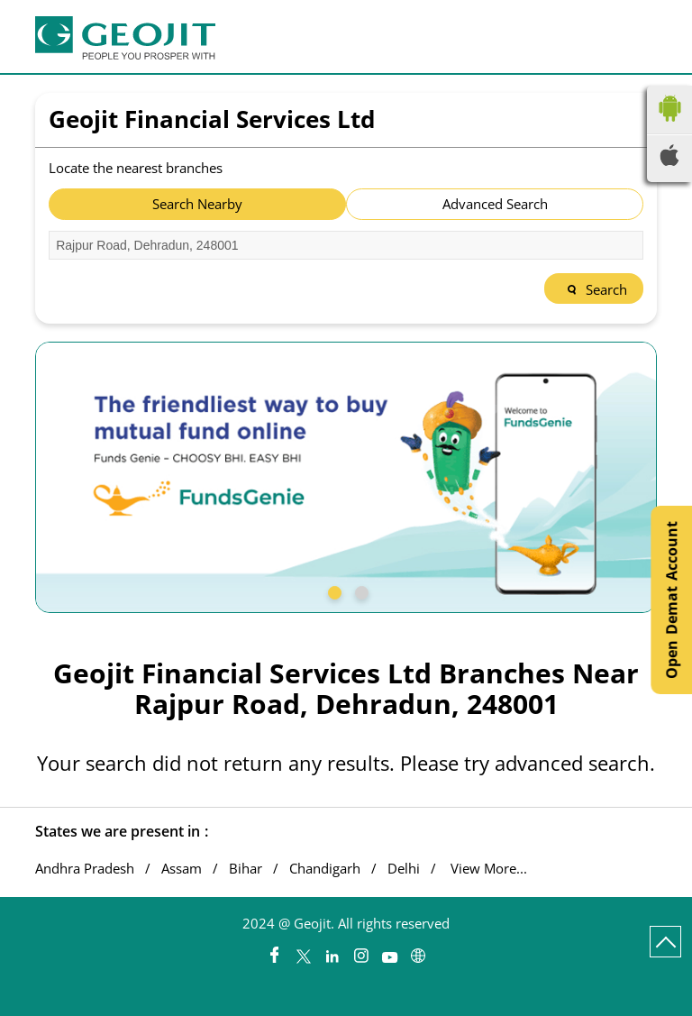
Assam (181, 868)
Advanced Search (495, 204)
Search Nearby (197, 204)
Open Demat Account (671, 600)
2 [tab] (359, 590)
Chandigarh (324, 868)
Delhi (403, 868)
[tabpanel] (346, 477)
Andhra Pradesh (84, 868)
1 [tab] (332, 590)
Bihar (245, 868)
